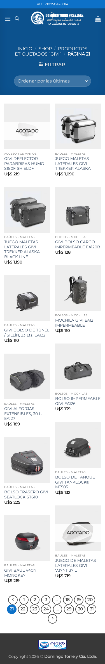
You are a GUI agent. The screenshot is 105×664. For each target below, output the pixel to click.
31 (92, 609)
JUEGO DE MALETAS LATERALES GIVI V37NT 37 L (75, 565)
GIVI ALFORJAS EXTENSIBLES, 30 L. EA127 (23, 413)
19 (79, 599)
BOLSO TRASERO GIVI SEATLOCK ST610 (26, 494)
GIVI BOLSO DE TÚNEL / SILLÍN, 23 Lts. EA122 (26, 332)
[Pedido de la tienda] (52, 81)
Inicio (25, 48)
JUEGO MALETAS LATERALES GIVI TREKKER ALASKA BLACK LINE (22, 249)
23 (34, 609)
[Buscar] (17, 18)
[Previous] (13, 600)
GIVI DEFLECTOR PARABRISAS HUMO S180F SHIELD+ (24, 163)
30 (80, 609)
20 (90, 599)
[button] (7, 19)
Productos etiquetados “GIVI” (51, 51)
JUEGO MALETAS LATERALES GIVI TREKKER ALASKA (73, 163)
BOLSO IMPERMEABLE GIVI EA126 (78, 401)
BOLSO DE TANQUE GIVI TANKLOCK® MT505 (75, 482)
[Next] (52, 619)
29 (68, 609)
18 (68, 599)
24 (46, 609)
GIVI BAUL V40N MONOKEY (20, 573)
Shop (45, 48)
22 (22, 609)
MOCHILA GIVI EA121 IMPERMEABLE (75, 323)
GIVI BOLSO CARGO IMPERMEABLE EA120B (77, 244)
